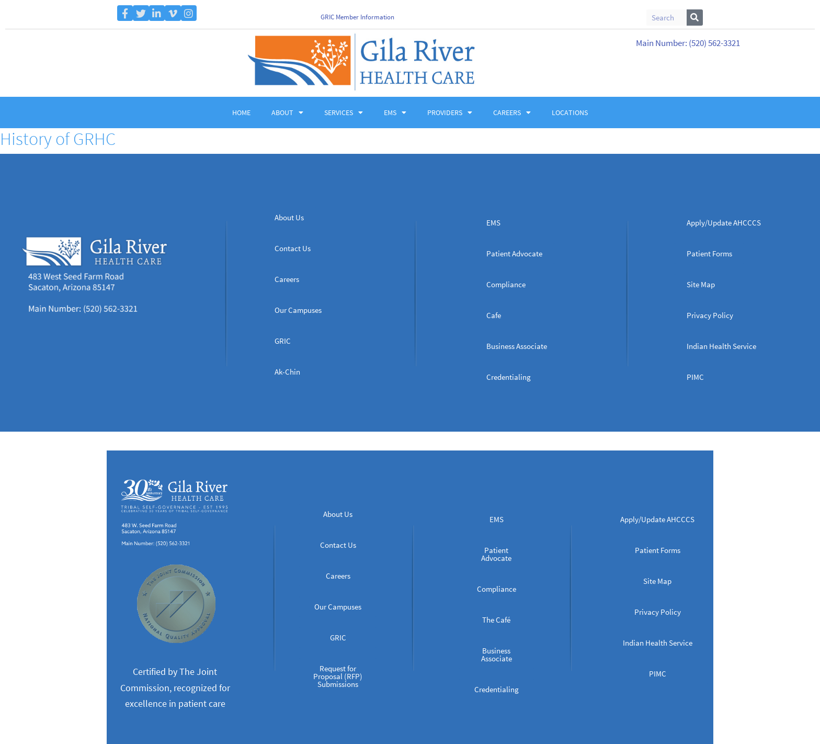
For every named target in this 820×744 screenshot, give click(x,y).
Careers (512, 112)
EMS (395, 112)
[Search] (695, 17)
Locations (570, 112)
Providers (449, 112)
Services (343, 112)
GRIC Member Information (357, 17)
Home (241, 112)
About (287, 112)
